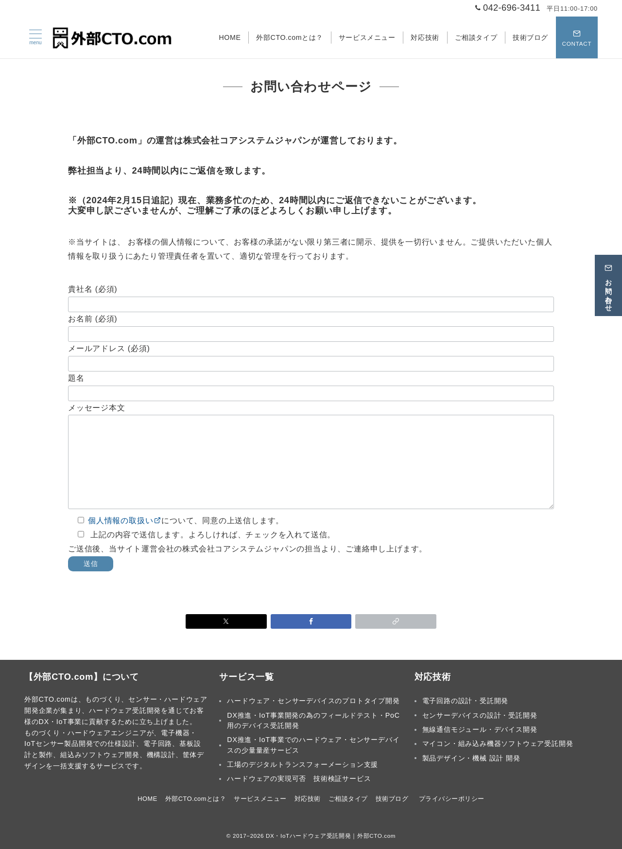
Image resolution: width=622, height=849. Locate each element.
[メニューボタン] (35, 37)
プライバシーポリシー (451, 798)
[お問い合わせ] (608, 283)
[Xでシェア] (226, 621)
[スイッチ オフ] (577, 37)
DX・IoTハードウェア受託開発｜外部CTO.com (331, 835)
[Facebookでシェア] (311, 621)
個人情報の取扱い (124, 520)
